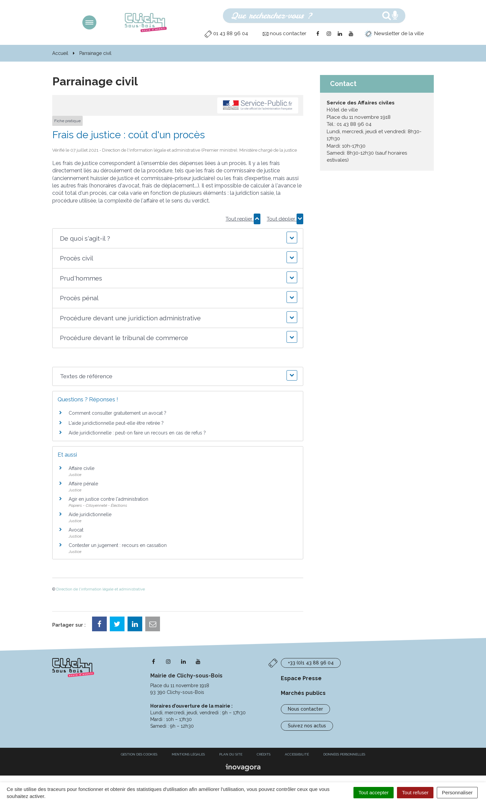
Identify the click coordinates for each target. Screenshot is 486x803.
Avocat (76, 530)
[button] (177, 238)
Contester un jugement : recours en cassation (118, 545)
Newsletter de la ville (394, 33)
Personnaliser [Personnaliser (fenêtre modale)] (457, 792)
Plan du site (230, 754)
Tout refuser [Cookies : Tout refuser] (415, 792)
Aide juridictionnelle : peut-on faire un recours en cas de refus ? (137, 432)
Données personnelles (344, 754)
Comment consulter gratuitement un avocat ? (117, 413)
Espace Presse (301, 678)
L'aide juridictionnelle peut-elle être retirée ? (116, 423)
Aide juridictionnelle (90, 514)
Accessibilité (297, 754)
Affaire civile (81, 468)
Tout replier (243, 219)
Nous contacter (305, 709)
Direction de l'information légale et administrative (100, 589)
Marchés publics (303, 693)
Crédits (263, 754)
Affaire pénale (83, 483)
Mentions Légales (188, 754)
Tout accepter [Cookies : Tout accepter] (373, 792)
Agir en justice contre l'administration (108, 499)
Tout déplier (285, 219)
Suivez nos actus (307, 725)
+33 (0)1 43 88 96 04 (311, 662)
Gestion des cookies (139, 754)
